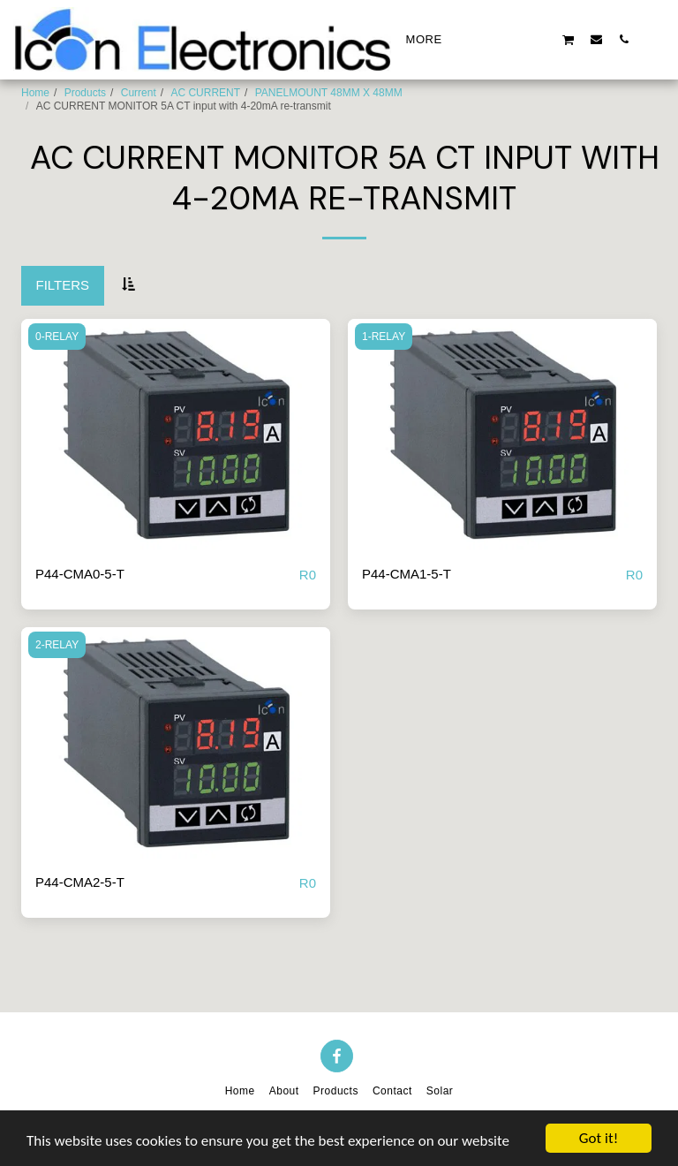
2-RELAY (57, 645)
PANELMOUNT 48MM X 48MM (329, 93)
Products (85, 93)
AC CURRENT (205, 93)
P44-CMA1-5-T (406, 573)
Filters (63, 284)
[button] (486, 39)
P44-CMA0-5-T (79, 573)
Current (138, 93)
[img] (175, 435)
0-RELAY (57, 336)
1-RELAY (383, 336)
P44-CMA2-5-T (79, 882)
